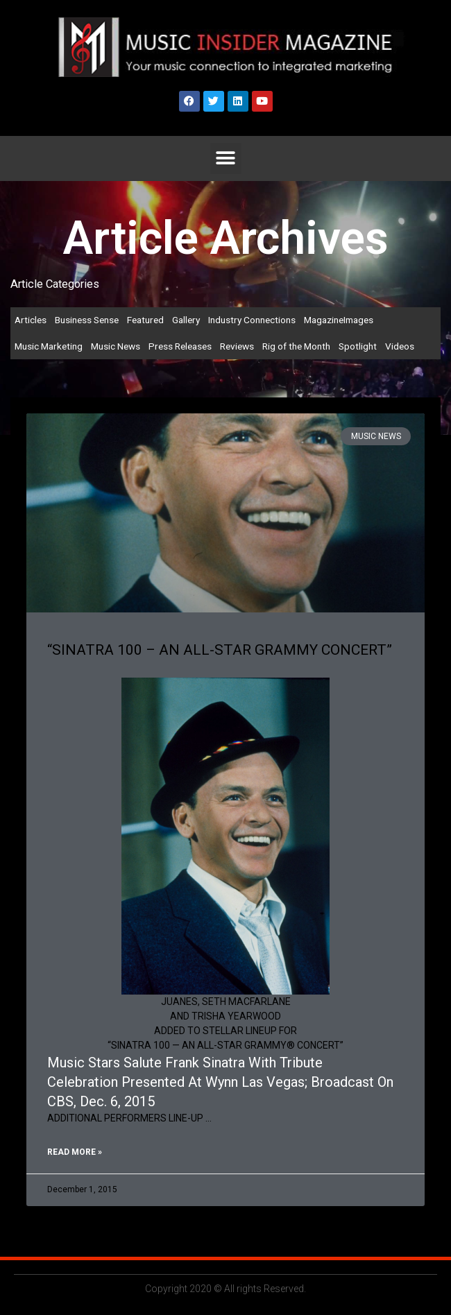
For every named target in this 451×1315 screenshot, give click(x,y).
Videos (399, 346)
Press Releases (180, 346)
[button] (225, 158)
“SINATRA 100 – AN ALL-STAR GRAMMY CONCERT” (219, 650)
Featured (145, 319)
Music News (115, 346)
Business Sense (87, 319)
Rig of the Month (296, 346)
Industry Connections (252, 319)
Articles (30, 319)
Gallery (186, 319)
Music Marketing (49, 346)
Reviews (237, 346)
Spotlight (358, 346)
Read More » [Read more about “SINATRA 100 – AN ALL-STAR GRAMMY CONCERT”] (74, 1152)
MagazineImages (338, 319)
